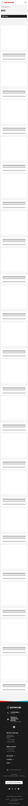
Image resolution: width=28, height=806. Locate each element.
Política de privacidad (14, 800)
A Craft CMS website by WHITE (14, 803)
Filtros (5, 16)
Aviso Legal (7, 799)
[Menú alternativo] (25, 2)
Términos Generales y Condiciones (17, 799)
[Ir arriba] (14, 727)
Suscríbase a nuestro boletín (14, 782)
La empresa (9, 759)
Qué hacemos (10, 756)
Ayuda (8, 763)
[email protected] (11, 741)
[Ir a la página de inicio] (7, 2)
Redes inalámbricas (6, 6)
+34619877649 (11, 749)
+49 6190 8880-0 (10, 739)
